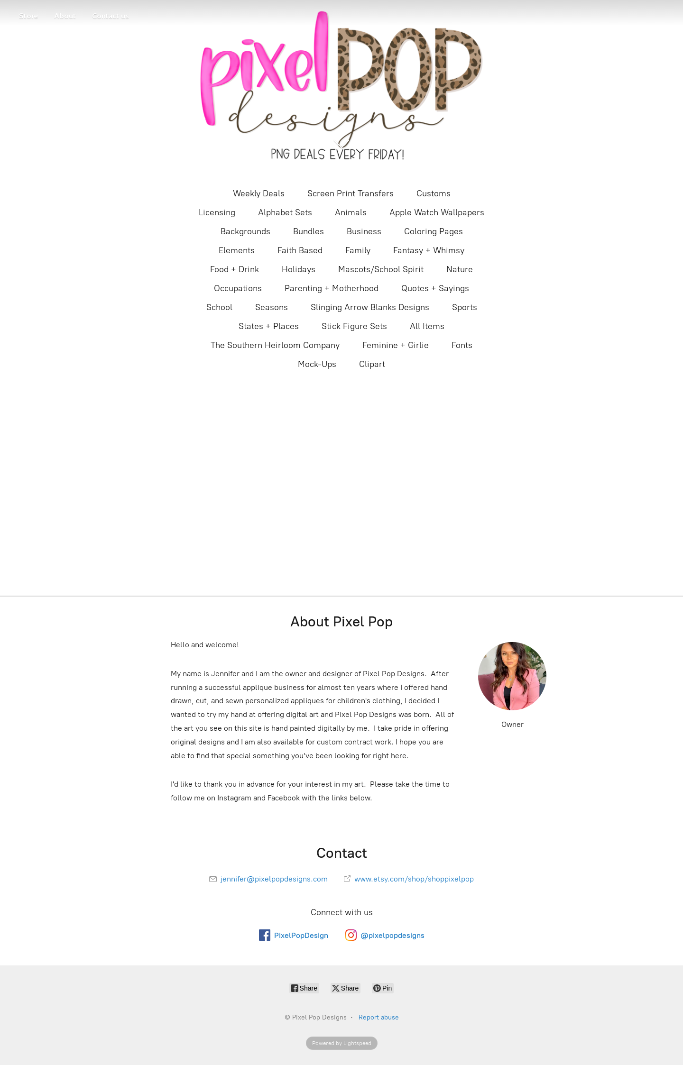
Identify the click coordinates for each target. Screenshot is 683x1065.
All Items (427, 326)
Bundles (308, 231)
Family (357, 250)
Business (364, 231)
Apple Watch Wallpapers (436, 212)
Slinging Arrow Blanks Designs (370, 307)
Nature (459, 269)
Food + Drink (234, 269)
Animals (351, 212)
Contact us (110, 15)
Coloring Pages (433, 231)
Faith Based (300, 250)
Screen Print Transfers (350, 193)
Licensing (217, 212)
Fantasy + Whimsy (428, 250)
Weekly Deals (259, 193)
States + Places (269, 326)
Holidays (298, 269)
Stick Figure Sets (354, 326)
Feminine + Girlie (395, 345)
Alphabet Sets (285, 212)
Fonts (462, 345)
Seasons (271, 307)
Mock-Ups (317, 364)
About (65, 15)
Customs (433, 193)
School (219, 307)
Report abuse (379, 1017)
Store (28, 15)
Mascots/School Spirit (381, 269)
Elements (237, 250)
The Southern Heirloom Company (275, 345)
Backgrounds (245, 231)
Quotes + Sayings (435, 288)
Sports (464, 307)
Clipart (372, 364)
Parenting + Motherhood (331, 288)
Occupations (238, 288)
